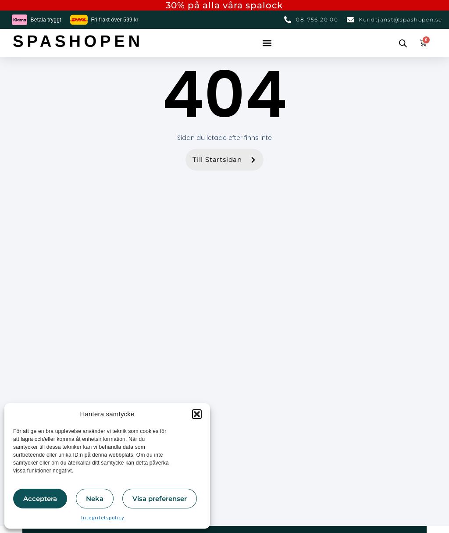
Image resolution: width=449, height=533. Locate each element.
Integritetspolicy (103, 517)
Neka (94, 498)
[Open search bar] (403, 43)
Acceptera (40, 498)
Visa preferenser (159, 498)
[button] (196, 414)
